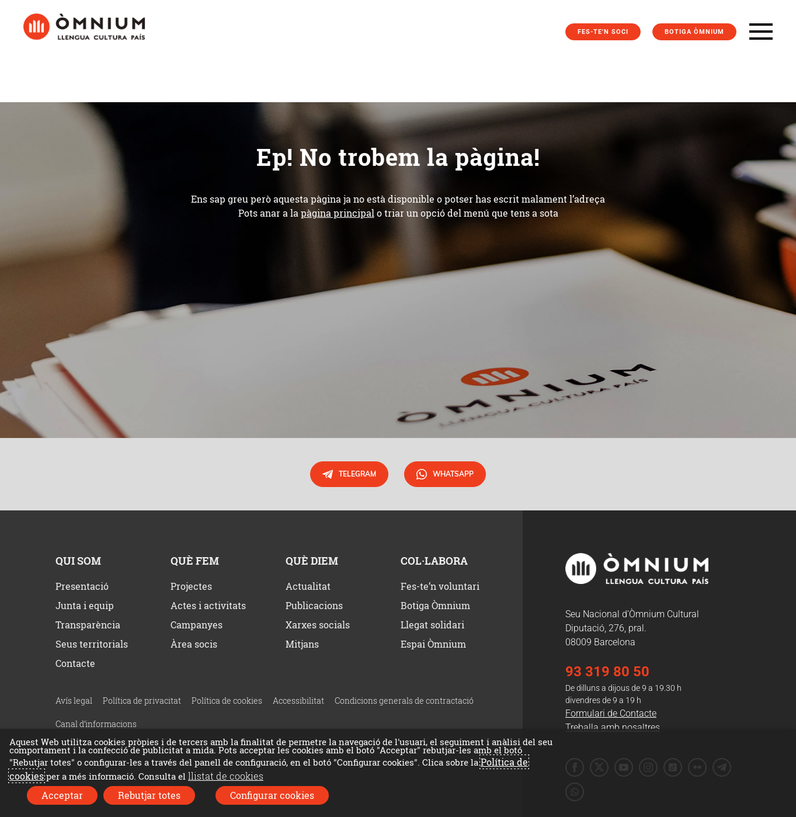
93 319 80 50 (607, 671)
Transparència (87, 624)
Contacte (75, 663)
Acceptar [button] (62, 795)
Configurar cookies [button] (272, 795)
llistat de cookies (225, 776)
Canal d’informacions (96, 723)
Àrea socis (194, 644)
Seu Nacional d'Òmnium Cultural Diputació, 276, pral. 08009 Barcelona (632, 628)
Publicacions (314, 605)
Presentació (82, 586)
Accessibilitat (298, 700)
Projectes (191, 586)
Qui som (78, 561)
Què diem (312, 561)
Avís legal (73, 700)
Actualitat (308, 586)
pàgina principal (337, 213)
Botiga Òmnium (694, 32)
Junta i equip (84, 605)
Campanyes (197, 624)
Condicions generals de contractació (404, 700)
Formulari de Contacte (610, 713)
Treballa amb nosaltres (612, 727)
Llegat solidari (432, 624)
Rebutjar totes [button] (149, 795)
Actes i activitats (208, 605)
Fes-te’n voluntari (440, 586)
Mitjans (302, 644)
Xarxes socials (318, 624)
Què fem (195, 561)
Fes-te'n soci (603, 32)
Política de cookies (227, 700)
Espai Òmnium (433, 644)
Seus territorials (91, 644)
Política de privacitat (142, 700)
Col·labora (434, 561)
